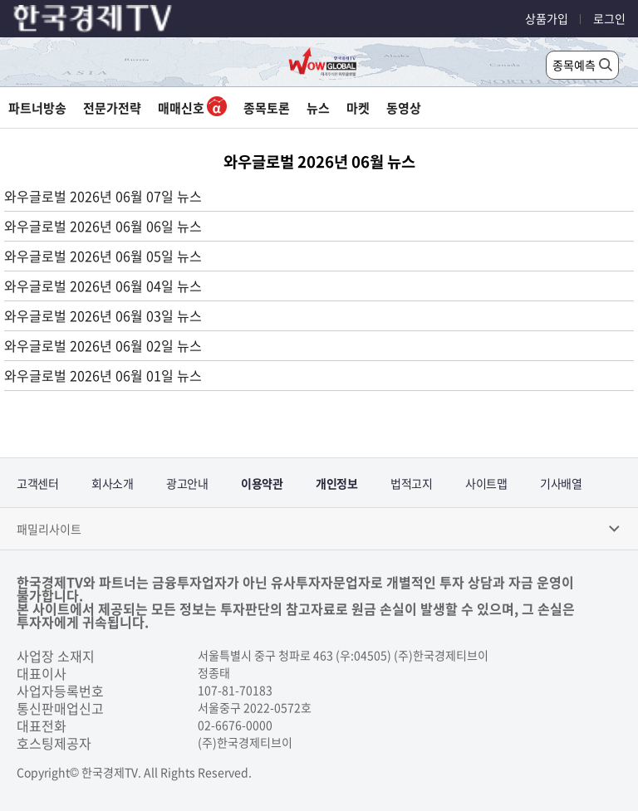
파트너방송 (37, 108)
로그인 (609, 18)
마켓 (358, 108)
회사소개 (112, 483)
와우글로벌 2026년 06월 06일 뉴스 (103, 226)
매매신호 (192, 108)
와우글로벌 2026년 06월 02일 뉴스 (103, 345)
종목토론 (266, 108)
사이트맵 (486, 483)
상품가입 (546, 18)
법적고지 (411, 483)
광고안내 (187, 483)
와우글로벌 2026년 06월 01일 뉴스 (103, 375)
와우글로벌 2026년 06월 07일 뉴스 (103, 196)
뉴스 (318, 108)
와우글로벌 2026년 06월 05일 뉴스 (103, 256)
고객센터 (37, 483)
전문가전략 (112, 108)
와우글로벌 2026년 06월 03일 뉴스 (103, 315)
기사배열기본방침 (561, 491)
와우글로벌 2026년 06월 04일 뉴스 (103, 286)
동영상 (403, 108)
